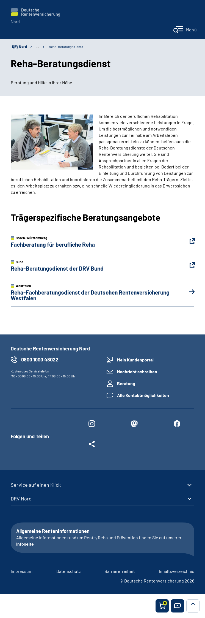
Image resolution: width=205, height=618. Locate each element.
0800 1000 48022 (39, 359)
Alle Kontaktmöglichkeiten (143, 395)
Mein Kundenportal (135, 359)
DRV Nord (21, 498)
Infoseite (25, 543)
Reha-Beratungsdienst (66, 46)
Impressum (21, 571)
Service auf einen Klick (36, 484)
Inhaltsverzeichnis (176, 571)
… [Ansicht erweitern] (38, 46)
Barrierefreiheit (119, 571)
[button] (177, 605)
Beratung (126, 383)
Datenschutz (68, 571)
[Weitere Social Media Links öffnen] (92, 445)
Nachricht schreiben (137, 371)
